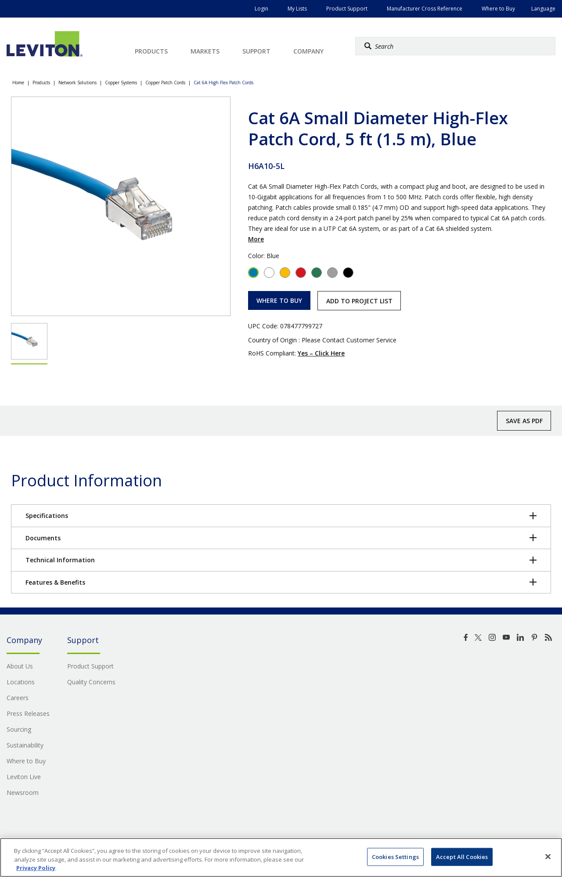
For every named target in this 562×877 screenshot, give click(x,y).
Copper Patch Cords (165, 82)
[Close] (548, 856)
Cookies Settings (395, 856)
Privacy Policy (35, 868)
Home (18, 82)
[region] (281, 857)
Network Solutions (77, 82)
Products (41, 82)
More (256, 239)
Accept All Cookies (462, 856)
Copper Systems (121, 82)
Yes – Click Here (321, 353)
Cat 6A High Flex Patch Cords (223, 82)
